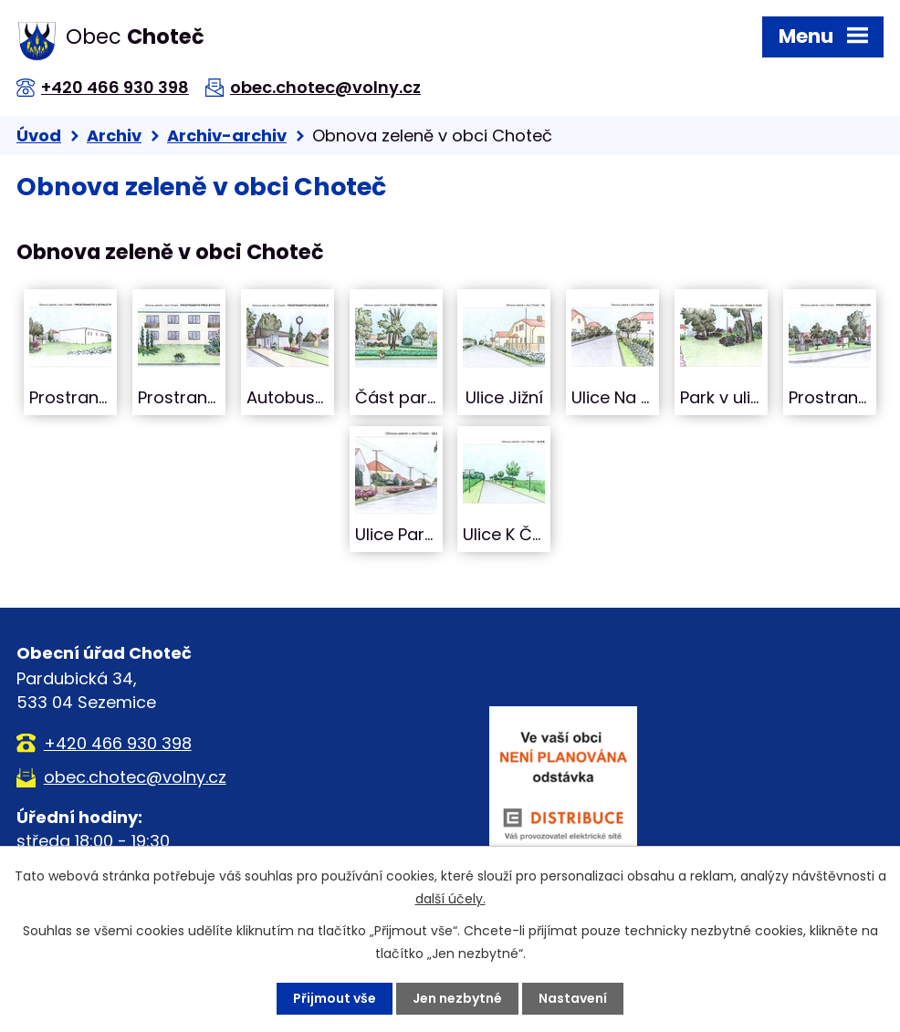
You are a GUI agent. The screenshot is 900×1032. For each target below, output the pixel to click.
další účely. (450, 899)
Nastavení (573, 998)
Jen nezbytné (457, 998)
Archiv (114, 135)
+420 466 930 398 (115, 87)
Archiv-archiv (227, 135)
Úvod (38, 135)
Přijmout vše (334, 998)
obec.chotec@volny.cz (325, 87)
